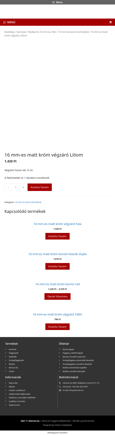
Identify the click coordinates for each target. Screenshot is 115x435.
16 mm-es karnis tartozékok (73, 32)
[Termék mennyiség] (15, 187)
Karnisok (21, 32)
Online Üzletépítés (63, 425)
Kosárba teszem (40, 187)
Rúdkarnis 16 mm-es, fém (42, 32)
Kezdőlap (9, 32)
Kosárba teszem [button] (57, 236)
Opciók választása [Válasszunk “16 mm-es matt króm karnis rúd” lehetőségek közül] (57, 296)
